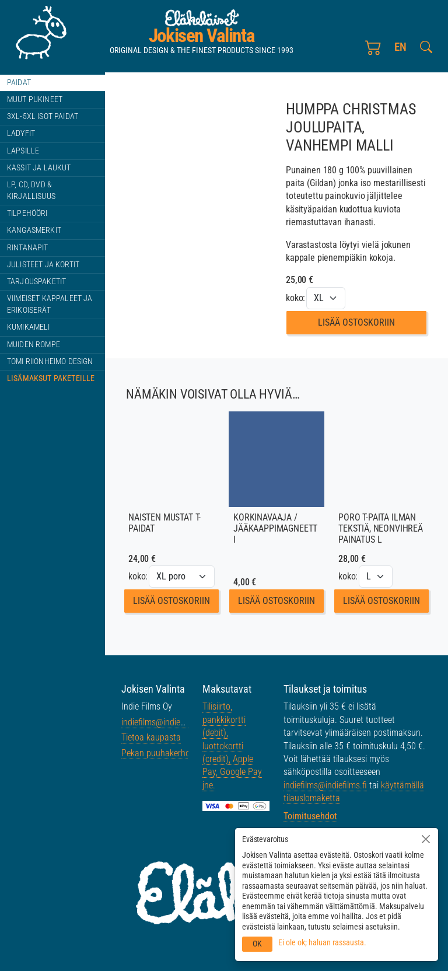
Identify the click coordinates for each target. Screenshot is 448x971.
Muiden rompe (33, 345)
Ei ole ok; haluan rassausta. (322, 942)
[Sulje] (426, 839)
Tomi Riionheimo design (50, 361)
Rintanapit (27, 248)
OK (257, 943)
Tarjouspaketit (36, 282)
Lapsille (23, 151)
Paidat (19, 83)
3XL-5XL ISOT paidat (42, 116)
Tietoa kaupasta (151, 737)
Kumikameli (28, 327)
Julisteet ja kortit (43, 265)
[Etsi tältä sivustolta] (426, 51)
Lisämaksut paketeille (50, 378)
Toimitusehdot (310, 816)
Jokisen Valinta (202, 38)
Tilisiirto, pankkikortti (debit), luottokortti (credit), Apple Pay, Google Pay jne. (232, 745)
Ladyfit (21, 133)
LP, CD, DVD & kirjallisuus (31, 190)
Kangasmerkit (34, 230)
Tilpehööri (27, 213)
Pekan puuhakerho (155, 753)
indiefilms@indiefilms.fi (163, 722)
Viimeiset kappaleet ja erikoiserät (50, 304)
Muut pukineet (34, 99)
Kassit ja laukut (39, 168)
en (401, 51)
